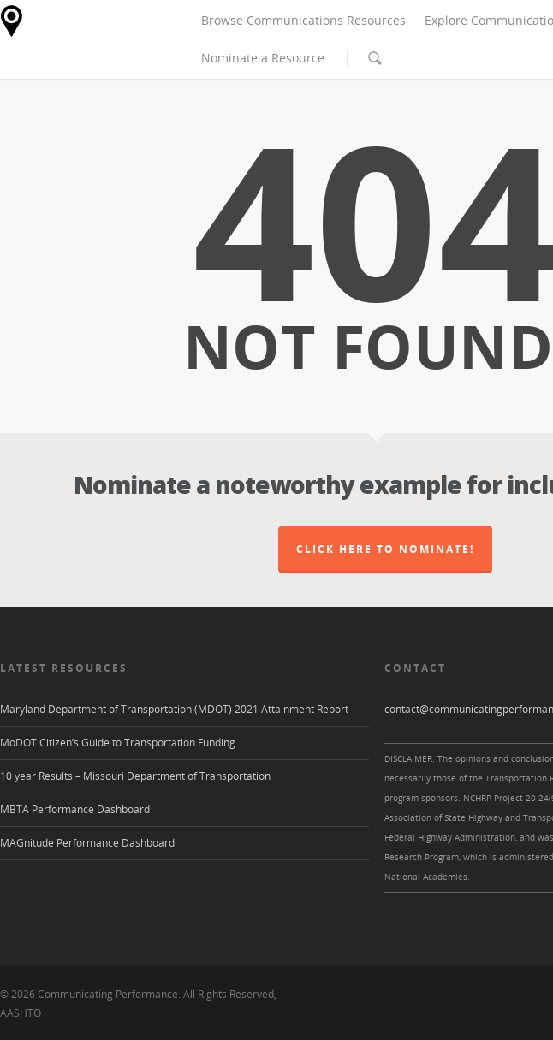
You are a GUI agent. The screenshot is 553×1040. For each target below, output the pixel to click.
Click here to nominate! (385, 549)
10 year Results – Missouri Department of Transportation (135, 776)
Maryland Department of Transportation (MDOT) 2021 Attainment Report (174, 709)
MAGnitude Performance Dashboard (87, 842)
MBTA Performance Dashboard (75, 809)
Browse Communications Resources (303, 20)
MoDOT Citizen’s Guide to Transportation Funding (117, 742)
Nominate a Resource (262, 58)
